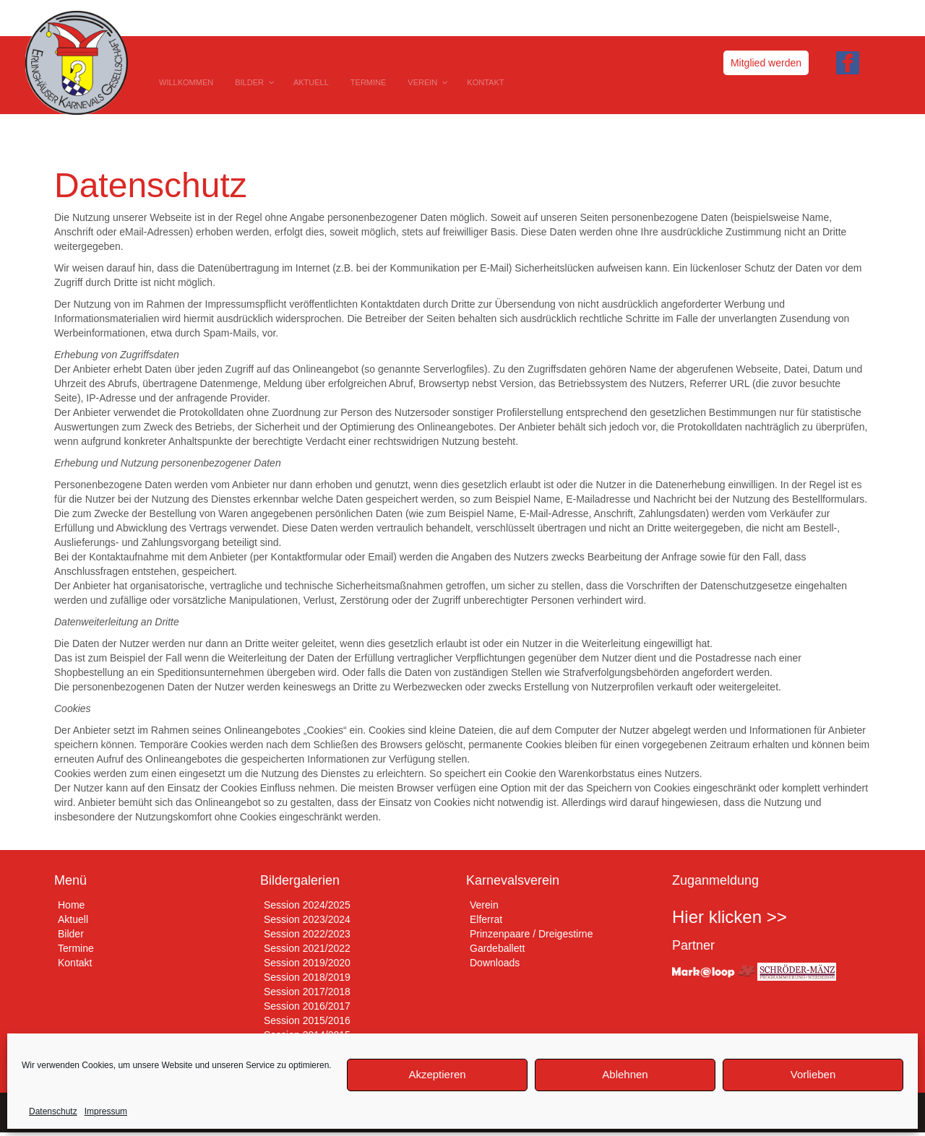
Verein (484, 905)
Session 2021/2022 (307, 948)
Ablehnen (625, 1074)
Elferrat (486, 919)
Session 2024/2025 (307, 905)
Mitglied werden (766, 63)
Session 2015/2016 (307, 1020)
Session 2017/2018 (307, 991)
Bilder (71, 934)
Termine (76, 948)
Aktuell (73, 919)
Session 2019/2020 (307, 962)
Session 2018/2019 (307, 977)
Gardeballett (497, 948)
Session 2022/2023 (307, 934)
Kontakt (75, 962)
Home (71, 905)
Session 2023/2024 (307, 919)
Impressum (106, 1111)
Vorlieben (813, 1074)
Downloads (495, 962)
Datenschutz (53, 1111)
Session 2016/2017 (307, 1006)
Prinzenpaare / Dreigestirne (531, 934)
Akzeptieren (436, 1074)
